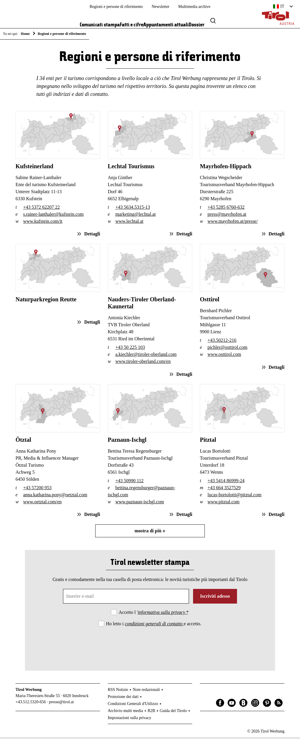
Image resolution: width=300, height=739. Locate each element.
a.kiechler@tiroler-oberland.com (146, 356)
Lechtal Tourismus (131, 168)
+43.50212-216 (221, 342)
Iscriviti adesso (215, 598)
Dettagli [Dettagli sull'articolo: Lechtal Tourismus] (183, 236)
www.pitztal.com (223, 503)
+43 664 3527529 (224, 489)
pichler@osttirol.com (227, 349)
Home (25, 34)
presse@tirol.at (61, 704)
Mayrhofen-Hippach (225, 168)
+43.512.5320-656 (31, 704)
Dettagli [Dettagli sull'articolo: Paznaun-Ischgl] (183, 516)
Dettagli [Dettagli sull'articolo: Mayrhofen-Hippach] (275, 236)
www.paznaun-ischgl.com (139, 503)
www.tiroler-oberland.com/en (143, 363)
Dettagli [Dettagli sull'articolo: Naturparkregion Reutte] (91, 324)
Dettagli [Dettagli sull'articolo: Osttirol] (275, 369)
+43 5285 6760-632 (225, 209)
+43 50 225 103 (130, 349)
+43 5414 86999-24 (225, 482)
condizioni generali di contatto (154, 625)
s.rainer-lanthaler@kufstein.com (53, 216)
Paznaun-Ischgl (127, 442)
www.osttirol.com (224, 356)
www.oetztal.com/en (42, 503)
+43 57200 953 (37, 489)
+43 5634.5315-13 (132, 209)
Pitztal (208, 442)
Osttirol (209, 301)
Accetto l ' (154, 614)
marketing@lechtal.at (135, 216)
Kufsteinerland (34, 168)
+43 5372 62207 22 (41, 209)
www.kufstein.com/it (42, 223)
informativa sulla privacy (162, 614)
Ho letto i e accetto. (154, 625)
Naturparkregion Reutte (46, 301)
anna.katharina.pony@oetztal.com (55, 496)
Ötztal (23, 442)
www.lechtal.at (129, 223)
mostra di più (150, 532)
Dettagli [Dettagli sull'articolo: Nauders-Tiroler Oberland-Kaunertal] (183, 376)
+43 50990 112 (129, 482)
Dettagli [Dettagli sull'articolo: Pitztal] (275, 516)
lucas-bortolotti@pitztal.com (234, 496)
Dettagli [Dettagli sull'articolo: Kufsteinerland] (91, 236)
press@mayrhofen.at (226, 216)
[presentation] (150, 645)
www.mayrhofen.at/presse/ (232, 223)
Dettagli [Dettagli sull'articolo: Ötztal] (91, 516)
